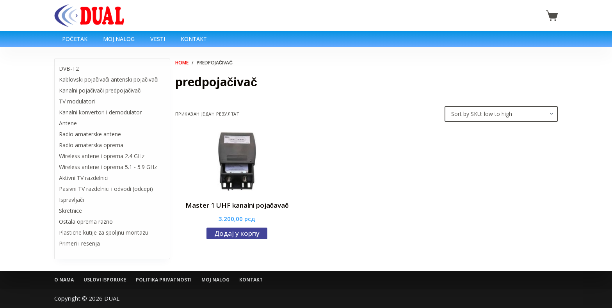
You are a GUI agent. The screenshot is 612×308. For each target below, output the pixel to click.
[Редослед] (501, 114)
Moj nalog (119, 39)
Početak (74, 39)
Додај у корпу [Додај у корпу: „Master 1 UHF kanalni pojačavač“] (237, 233)
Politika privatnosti (164, 280)
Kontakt (194, 39)
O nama (64, 280)
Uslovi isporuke (105, 280)
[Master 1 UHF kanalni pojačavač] (237, 161)
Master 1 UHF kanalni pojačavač (237, 205)
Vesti (157, 39)
